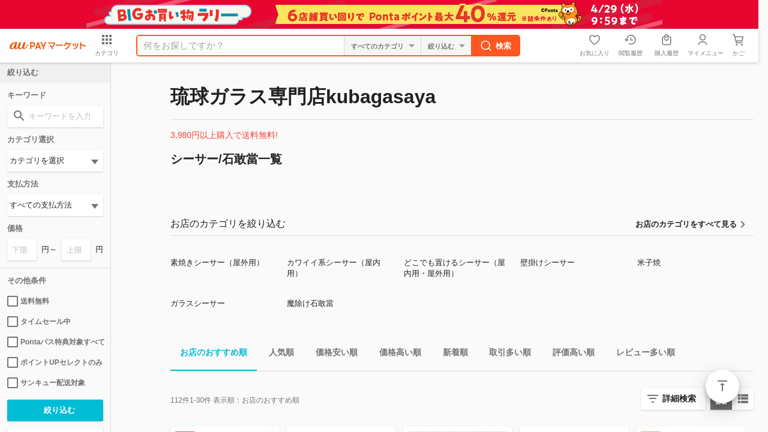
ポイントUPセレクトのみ (55, 362)
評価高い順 (569, 354)
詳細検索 (679, 398)
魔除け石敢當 (310, 303)
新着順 (450, 354)
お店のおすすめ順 (208, 354)
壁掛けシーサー (547, 262)
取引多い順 (505, 354)
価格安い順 (332, 354)
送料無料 (28, 301)
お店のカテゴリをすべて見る (686, 224)
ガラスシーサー (197, 303)
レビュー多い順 (641, 354)
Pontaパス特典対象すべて (55, 342)
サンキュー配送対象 (46, 382)
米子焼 (649, 262)
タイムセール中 (39, 321)
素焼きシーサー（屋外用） (217, 262)
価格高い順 (395, 354)
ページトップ (722, 386)
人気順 (276, 354)
